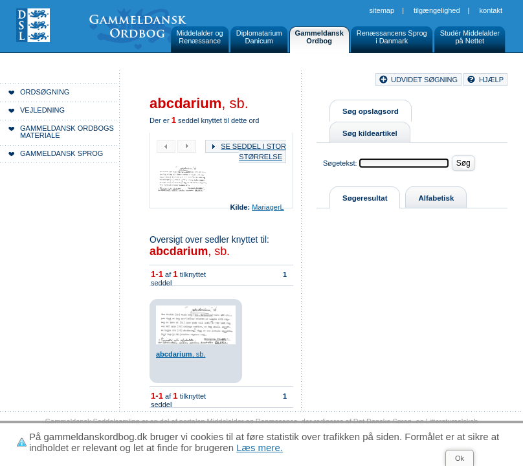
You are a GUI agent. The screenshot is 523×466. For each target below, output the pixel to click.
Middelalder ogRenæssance (200, 37)
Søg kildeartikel (369, 133)
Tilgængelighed (437, 10)
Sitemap (382, 10)
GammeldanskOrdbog (319, 37)
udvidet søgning (424, 79)
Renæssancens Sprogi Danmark (392, 37)
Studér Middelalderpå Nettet (470, 37)
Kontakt (491, 10)
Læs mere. (259, 447)
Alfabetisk (436, 198)
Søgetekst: (340, 163)
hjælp (491, 79)
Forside (186, 81)
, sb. (190, 251)
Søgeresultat (364, 198)
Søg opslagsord (370, 111)
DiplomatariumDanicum (259, 37)
